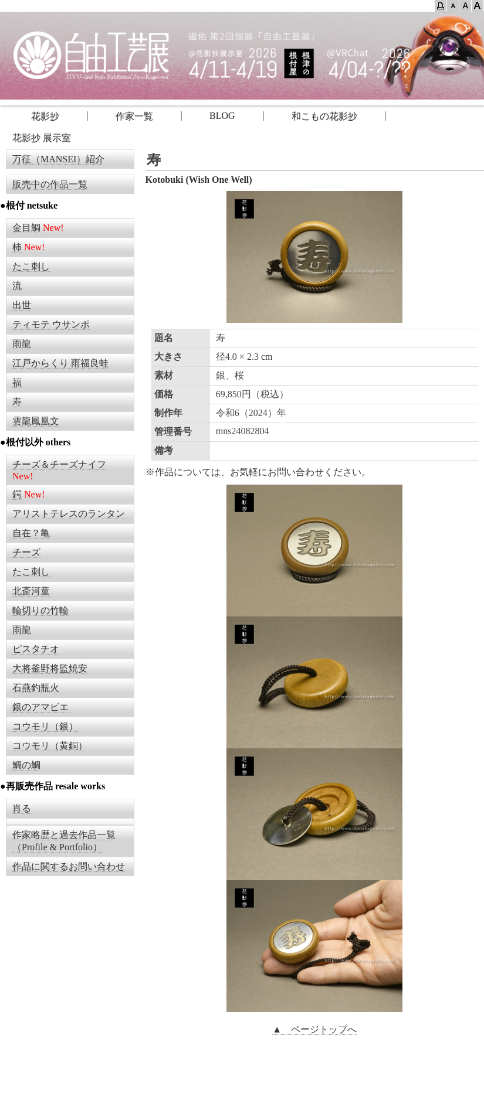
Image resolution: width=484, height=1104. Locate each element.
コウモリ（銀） (45, 726)
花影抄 (35, 116)
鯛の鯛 (26, 765)
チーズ (26, 552)
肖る (21, 808)
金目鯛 (26, 228)
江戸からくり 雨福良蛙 (60, 363)
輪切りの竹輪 (40, 610)
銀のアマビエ (40, 707)
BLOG (222, 116)
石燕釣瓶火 (35, 688)
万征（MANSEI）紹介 (58, 159)
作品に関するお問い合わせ (68, 866)
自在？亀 (31, 533)
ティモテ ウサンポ (51, 324)
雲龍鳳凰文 (35, 421)
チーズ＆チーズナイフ (59, 464)
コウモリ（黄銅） (49, 746)
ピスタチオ (35, 649)
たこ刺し (31, 266)
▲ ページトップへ (314, 1029)
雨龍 (21, 344)
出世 (21, 305)
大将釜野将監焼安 (49, 668)
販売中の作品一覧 (49, 184)
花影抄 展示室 (41, 138)
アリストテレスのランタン (68, 514)
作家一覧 (134, 116)
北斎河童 (31, 591)
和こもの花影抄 (324, 116)
